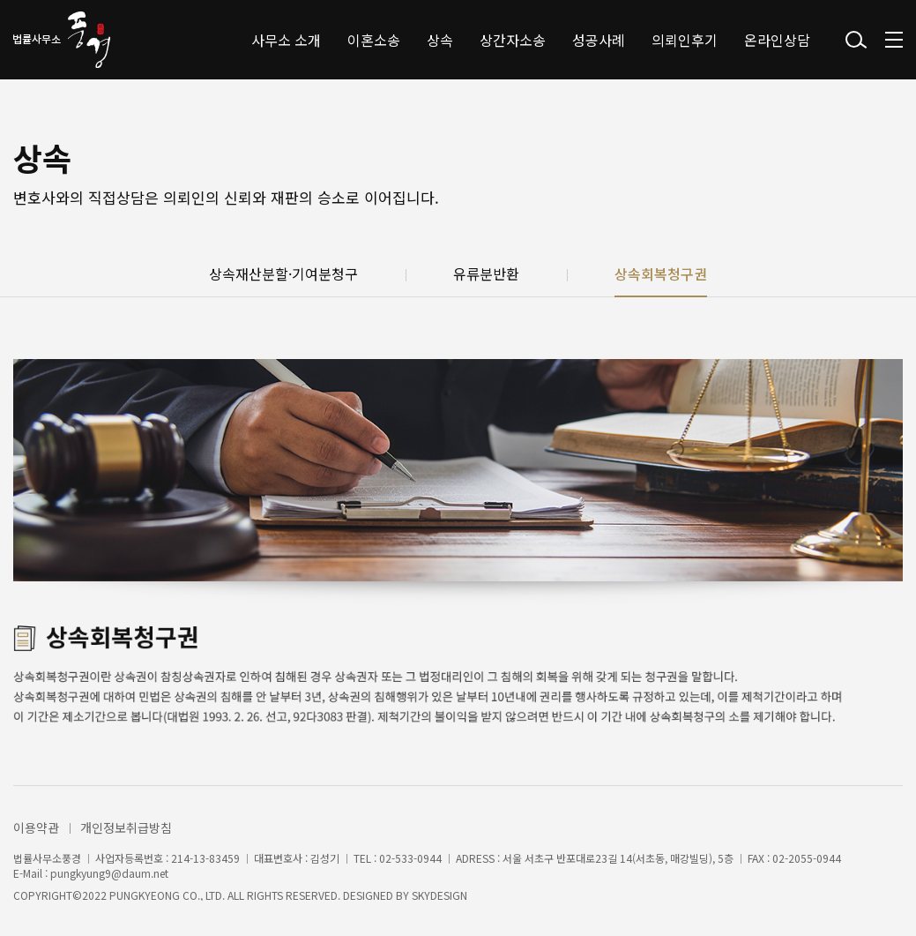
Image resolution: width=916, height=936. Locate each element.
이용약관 (36, 827)
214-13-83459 (205, 858)
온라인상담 (777, 39)
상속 (440, 39)
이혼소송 (373, 39)
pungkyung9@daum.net (109, 873)
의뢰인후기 (685, 39)
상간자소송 (513, 39)
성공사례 (598, 39)
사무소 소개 (286, 39)
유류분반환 (486, 275)
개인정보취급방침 (126, 827)
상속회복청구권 (660, 275)
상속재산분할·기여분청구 (283, 275)
